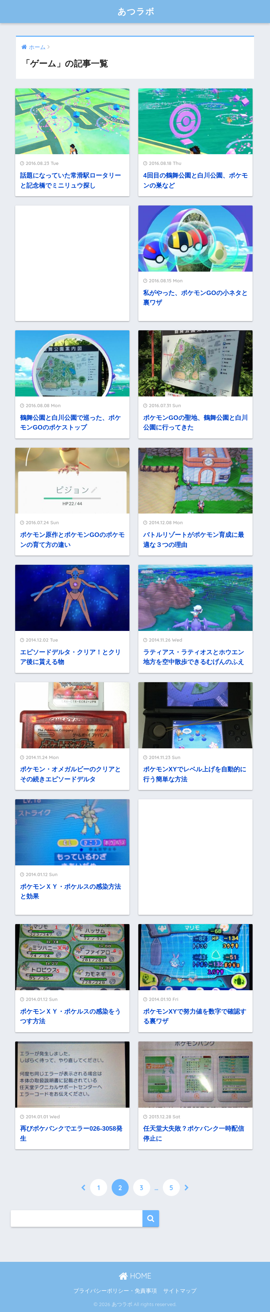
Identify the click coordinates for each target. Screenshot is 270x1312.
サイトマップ (180, 1291)
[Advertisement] (72, 263)
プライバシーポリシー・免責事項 (115, 1291)
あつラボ (136, 11)
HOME (135, 1275)
